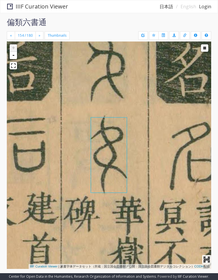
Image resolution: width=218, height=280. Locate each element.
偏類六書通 (27, 21)
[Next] (39, 35)
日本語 (166, 6)
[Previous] (11, 35)
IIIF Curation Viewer (37, 6)
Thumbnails (57, 35)
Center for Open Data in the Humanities (40, 276)
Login (205, 6)
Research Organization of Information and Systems (115, 276)
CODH (199, 266)
